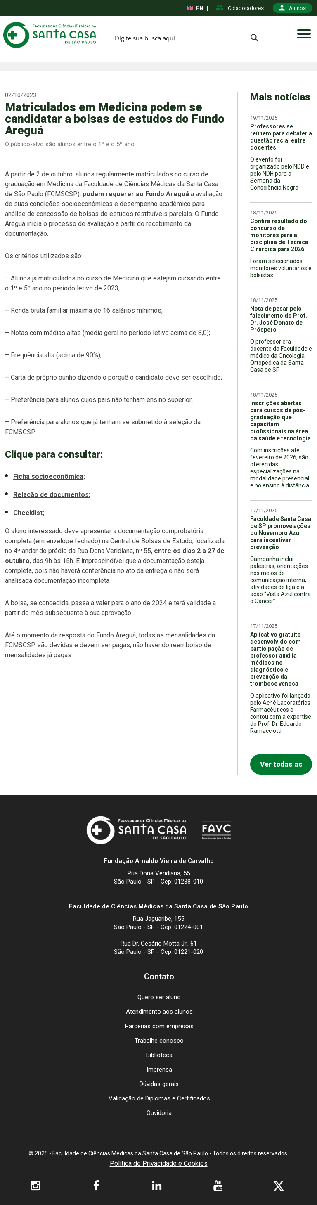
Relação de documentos (51, 495)
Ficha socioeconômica (48, 476)
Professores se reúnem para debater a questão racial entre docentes (281, 137)
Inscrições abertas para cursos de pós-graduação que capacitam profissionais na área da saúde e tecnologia (280, 421)
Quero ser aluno (159, 997)
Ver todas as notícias (281, 767)
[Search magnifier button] (254, 38)
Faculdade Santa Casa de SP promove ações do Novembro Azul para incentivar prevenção (280, 533)
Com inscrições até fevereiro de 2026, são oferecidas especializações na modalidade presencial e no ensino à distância (279, 468)
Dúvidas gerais (159, 1084)
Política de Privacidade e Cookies (159, 1163)
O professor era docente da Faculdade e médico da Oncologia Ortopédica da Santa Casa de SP (281, 355)
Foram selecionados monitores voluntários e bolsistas (281, 268)
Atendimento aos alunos (159, 1011)
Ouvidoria (159, 1113)
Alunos (292, 8)
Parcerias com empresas (159, 1026)
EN (195, 8)
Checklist (28, 513)
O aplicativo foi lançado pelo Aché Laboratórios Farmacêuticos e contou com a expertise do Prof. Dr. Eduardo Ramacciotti (280, 713)
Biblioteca (159, 1055)
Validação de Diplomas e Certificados (159, 1098)
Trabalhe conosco (159, 1040)
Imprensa (159, 1069)
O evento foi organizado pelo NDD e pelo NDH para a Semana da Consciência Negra (279, 173)
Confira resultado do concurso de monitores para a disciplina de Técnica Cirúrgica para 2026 (279, 235)
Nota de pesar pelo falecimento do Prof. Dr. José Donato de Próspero (278, 319)
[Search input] (179, 37)
